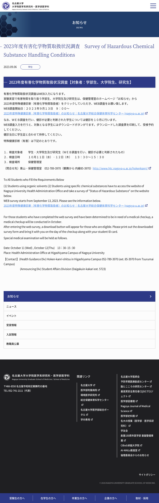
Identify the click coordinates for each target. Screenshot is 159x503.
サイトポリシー (147, 474)
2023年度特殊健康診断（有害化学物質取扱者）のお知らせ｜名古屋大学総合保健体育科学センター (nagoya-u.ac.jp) (74, 113)
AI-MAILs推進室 (129, 450)
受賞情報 (11, 325)
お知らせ (13, 296)
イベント (11, 315)
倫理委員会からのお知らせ (135, 455)
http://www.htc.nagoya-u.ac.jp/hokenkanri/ (120, 168)
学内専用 (85, 419)
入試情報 (11, 334)
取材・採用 (142, 498)
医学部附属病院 (89, 390)
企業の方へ (110, 498)
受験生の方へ (17, 498)
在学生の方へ (48, 498)
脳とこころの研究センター (135, 386)
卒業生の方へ (79, 498)
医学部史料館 (128, 415)
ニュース (11, 306)
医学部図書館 (128, 401)
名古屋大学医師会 (130, 376)
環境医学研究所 (89, 395)
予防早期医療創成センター (135, 381)
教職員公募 (12, 343)
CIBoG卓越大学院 (130, 445)
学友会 (124, 430)
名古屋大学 (86, 385)
